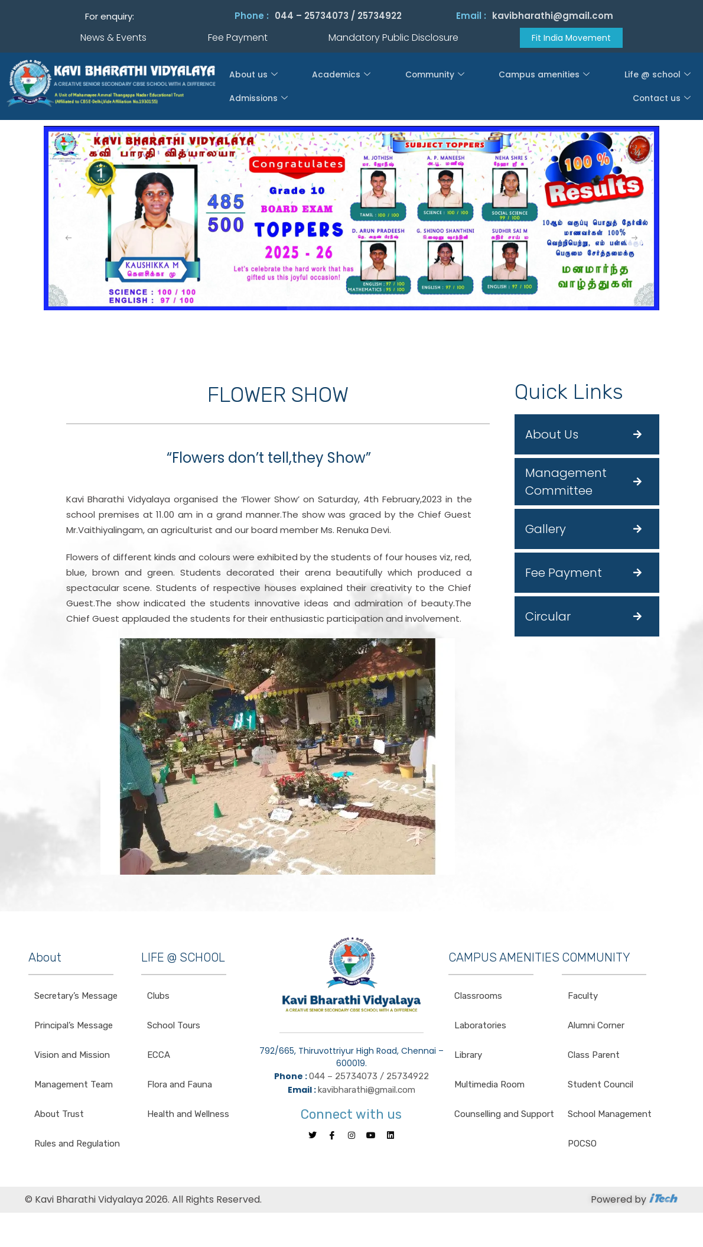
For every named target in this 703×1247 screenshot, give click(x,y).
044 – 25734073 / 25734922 (338, 15)
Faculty (583, 997)
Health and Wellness (188, 1115)
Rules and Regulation (77, 1144)
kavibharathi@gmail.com (552, 15)
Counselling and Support (504, 1115)
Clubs (158, 997)
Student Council (600, 1085)
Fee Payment (563, 574)
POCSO (582, 1144)
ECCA (158, 1056)
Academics (307, 88)
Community (372, 88)
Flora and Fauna (179, 1085)
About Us (551, 435)
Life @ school (534, 88)
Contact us (666, 88)
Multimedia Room (489, 1085)
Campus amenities (452, 88)
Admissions (601, 88)
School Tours (173, 1026)
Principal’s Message (73, 1026)
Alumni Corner (596, 1026)
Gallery (545, 530)
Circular (548, 617)
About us (247, 88)
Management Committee (566, 483)
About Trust (59, 1115)
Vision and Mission (72, 1056)
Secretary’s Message (76, 997)
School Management (610, 1115)
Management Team (73, 1085)
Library (468, 1056)
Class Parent (594, 1056)
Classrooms (478, 997)
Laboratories (480, 1026)
